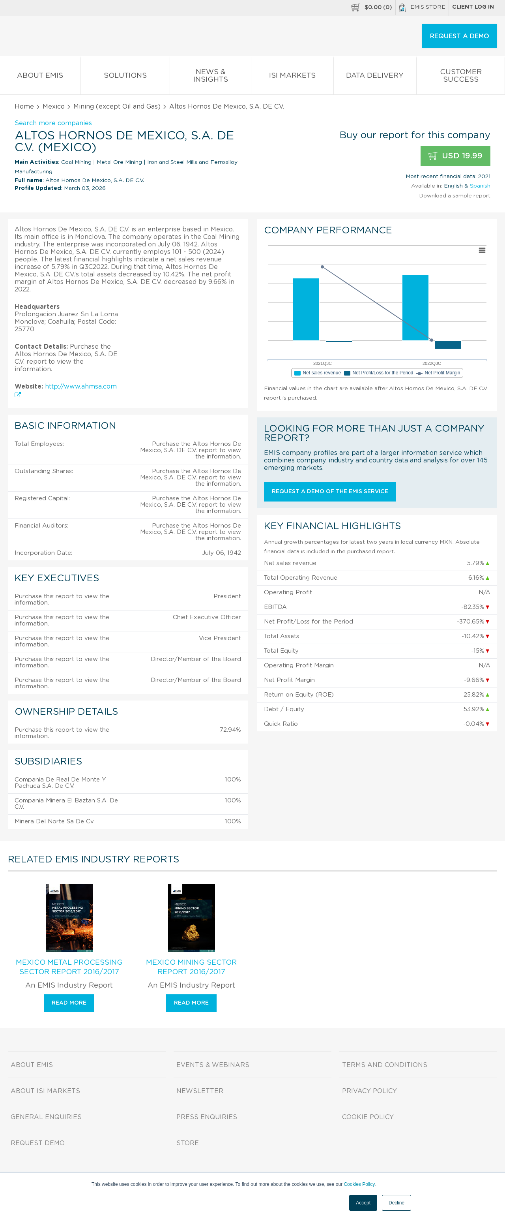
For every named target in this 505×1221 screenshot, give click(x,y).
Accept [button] (363, 1203)
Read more (69, 1003)
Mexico (54, 106)
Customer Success (461, 77)
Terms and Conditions (384, 1065)
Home (24, 106)
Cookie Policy (368, 1117)
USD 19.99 (455, 156)
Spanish (480, 186)
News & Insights (210, 77)
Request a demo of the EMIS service (330, 491)
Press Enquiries (206, 1117)
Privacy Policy (369, 1091)
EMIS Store (422, 8)
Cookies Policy (359, 1184)
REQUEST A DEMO (459, 36)
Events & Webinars (212, 1065)
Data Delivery (375, 77)
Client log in (473, 7)
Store (187, 1143)
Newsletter (199, 1091)
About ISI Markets (45, 1091)
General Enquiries (46, 1117)
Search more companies (53, 123)
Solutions (125, 77)
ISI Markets (292, 77)
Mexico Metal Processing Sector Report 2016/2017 (69, 967)
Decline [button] (396, 1203)
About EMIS (40, 77)
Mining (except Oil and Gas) (117, 106)
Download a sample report (454, 196)
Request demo (38, 1143)
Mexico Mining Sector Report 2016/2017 (191, 967)
